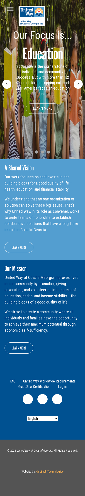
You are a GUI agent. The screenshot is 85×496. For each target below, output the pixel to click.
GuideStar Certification (34, 387)
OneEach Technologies (49, 471)
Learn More (42, 108)
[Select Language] (42, 418)
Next (77, 82)
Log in (62, 387)
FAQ (12, 381)
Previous (6, 82)
